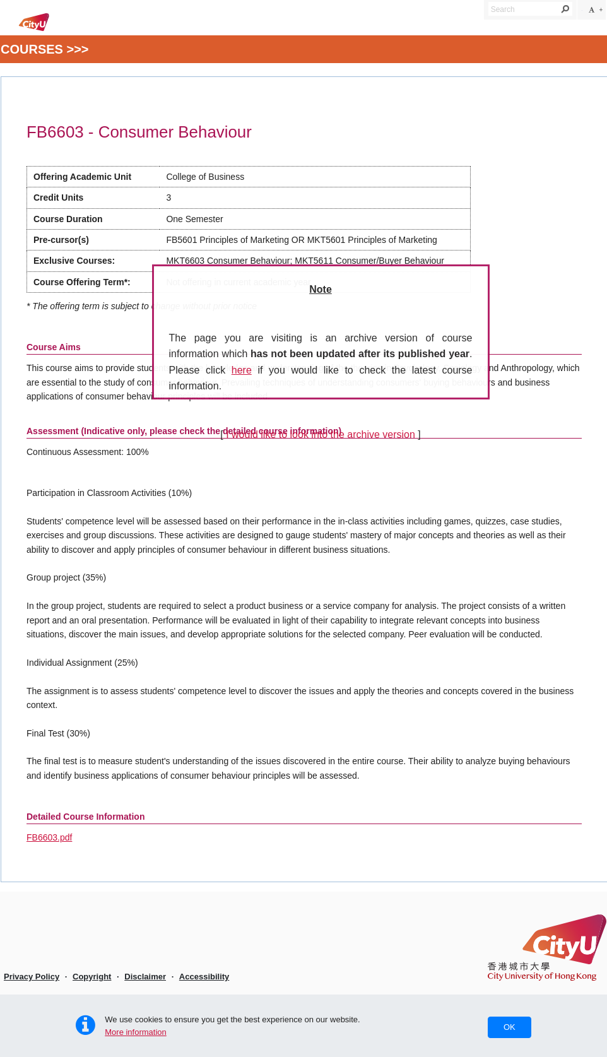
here (242, 370)
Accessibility (204, 976)
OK (510, 1027)
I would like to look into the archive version (320, 434)
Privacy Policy (31, 976)
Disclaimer (145, 976)
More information (136, 1032)
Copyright (92, 976)
